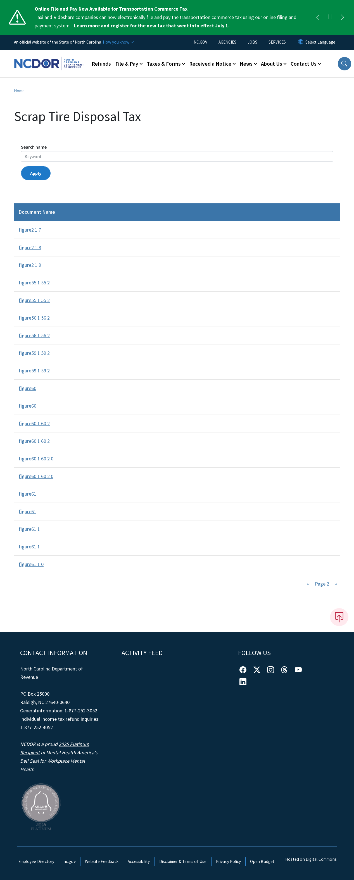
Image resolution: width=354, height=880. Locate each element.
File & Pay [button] (126, 63)
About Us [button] (271, 63)
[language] (320, 42)
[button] (344, 63)
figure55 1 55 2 (34, 282)
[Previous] (318, 17)
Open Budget (262, 861)
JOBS (252, 42)
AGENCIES (227, 42)
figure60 (27, 388)
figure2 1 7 (30, 230)
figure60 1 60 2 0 (36, 458)
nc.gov (70, 861)
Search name (34, 147)
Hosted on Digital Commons (311, 859)
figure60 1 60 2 (34, 423)
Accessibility (139, 861)
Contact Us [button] (304, 63)
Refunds (101, 63)
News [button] (246, 63)
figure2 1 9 (30, 265)
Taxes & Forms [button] (164, 63)
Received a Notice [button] (210, 63)
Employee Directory (36, 861)
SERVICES (277, 42)
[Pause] (330, 17)
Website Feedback (101, 861)
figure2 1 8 (30, 247)
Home (19, 90)
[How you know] (118, 42)
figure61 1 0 (31, 564)
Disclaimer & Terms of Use (183, 861)
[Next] (342, 17)
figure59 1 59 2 (34, 353)
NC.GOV (200, 42)
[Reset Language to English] (300, 42)
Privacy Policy (228, 861)
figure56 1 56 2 (34, 318)
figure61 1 (29, 529)
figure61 (27, 494)
